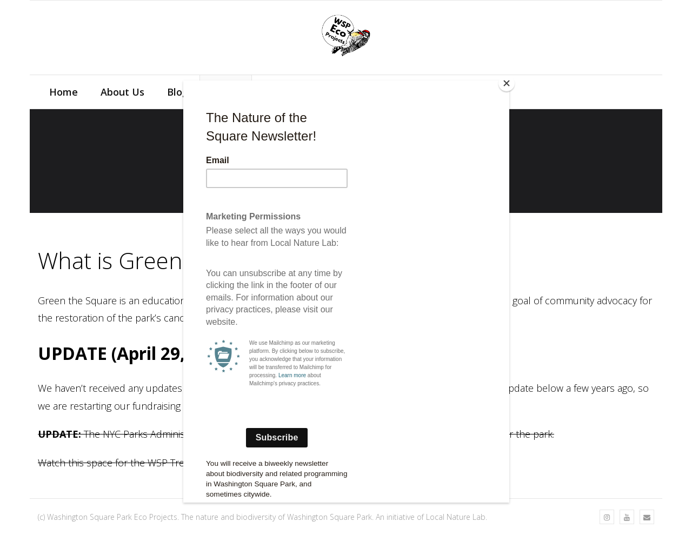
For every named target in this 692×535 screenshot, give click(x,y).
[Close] (506, 83)
